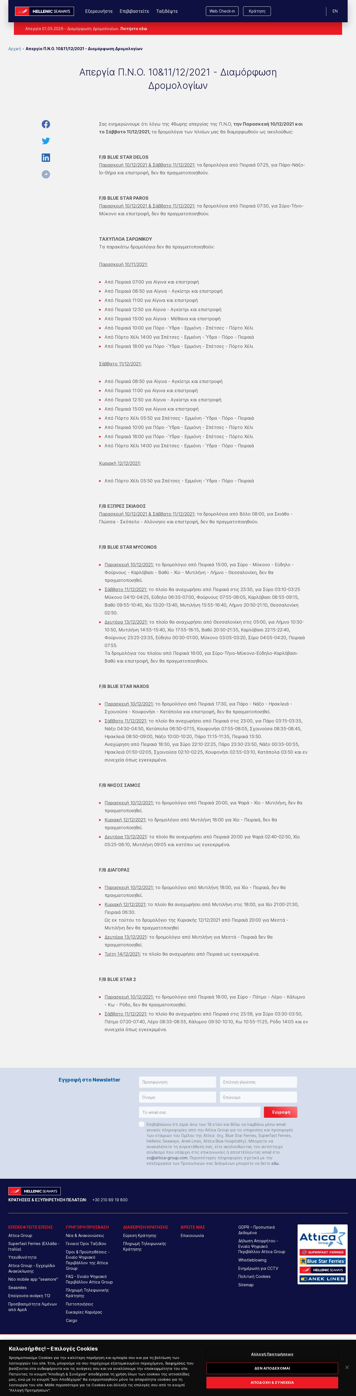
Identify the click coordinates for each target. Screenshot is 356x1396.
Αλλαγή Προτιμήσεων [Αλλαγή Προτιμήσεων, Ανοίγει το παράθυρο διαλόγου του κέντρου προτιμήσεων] (272, 1362)
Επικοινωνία (192, 1235)
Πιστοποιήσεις (79, 1304)
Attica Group (20, 1235)
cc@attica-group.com (167, 1157)
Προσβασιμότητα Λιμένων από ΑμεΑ (32, 1307)
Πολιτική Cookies (254, 1276)
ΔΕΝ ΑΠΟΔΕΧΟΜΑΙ (272, 1376)
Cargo (71, 1320)
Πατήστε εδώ (133, 28)
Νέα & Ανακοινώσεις (85, 1235)
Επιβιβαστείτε (134, 11)
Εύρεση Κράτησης (140, 1235)
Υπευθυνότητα (22, 1257)
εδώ (275, 1163)
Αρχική (14, 48)
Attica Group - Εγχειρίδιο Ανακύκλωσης (31, 1268)
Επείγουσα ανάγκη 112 (29, 1295)
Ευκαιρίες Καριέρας (84, 1312)
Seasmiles (17, 1287)
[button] (177, 1082)
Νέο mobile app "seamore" (33, 1279)
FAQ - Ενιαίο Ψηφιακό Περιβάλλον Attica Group (89, 1279)
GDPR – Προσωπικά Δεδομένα (256, 1230)
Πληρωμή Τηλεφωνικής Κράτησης (87, 1293)
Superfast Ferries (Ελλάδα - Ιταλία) (34, 1246)
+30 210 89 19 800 (110, 1199)
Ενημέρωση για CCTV (258, 1268)
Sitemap (246, 1284)
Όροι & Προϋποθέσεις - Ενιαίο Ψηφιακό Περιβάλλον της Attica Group (88, 1260)
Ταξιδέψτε (167, 11)
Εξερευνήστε (99, 11)
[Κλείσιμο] (347, 1376)
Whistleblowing (252, 1260)
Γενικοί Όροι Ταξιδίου (86, 1243)
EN (335, 11)
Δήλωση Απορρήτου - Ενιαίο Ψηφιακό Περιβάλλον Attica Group (261, 1246)
